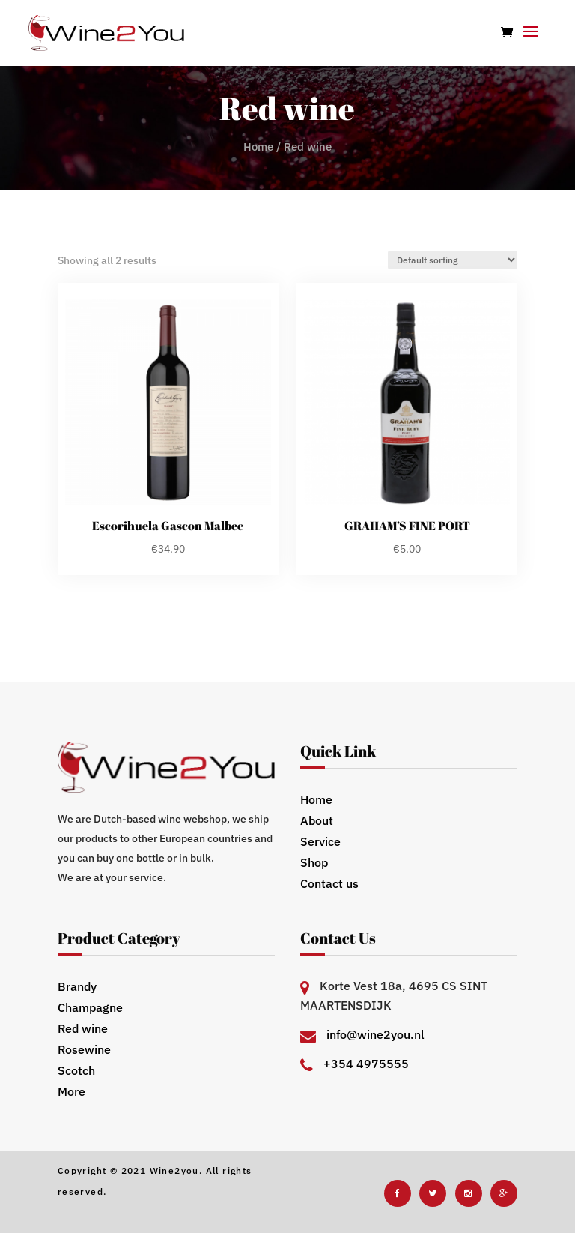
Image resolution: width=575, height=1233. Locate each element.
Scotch (76, 1070)
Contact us (329, 883)
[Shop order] (452, 259)
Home (258, 147)
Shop (314, 862)
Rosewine (84, 1049)
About (316, 820)
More (71, 1091)
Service (320, 841)
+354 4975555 (366, 1063)
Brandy (77, 986)
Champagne (90, 1007)
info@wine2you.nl (375, 1034)
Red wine (83, 1028)
